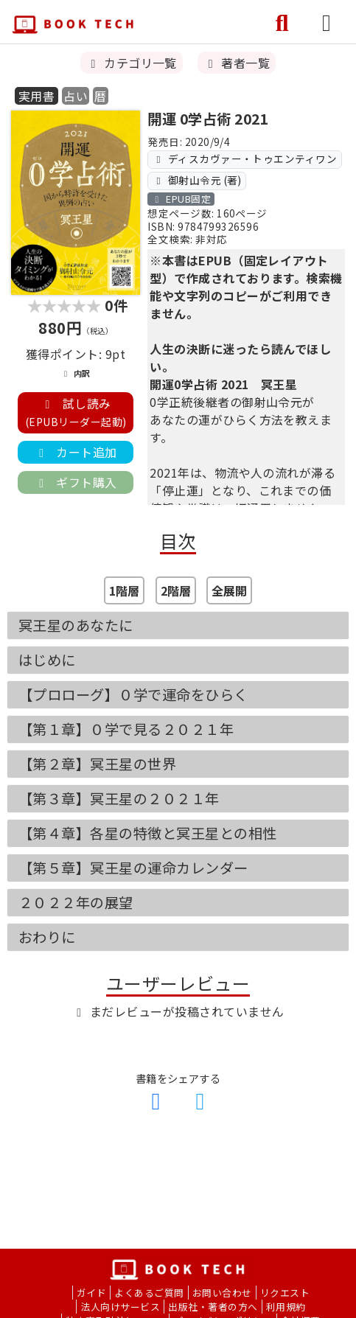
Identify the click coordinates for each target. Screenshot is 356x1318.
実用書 (36, 96)
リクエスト (285, 1293)
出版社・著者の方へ (212, 1307)
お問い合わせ (222, 1293)
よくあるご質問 (149, 1293)
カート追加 (75, 452)
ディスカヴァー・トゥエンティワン (245, 158)
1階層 (124, 590)
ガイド (91, 1293)
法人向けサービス (120, 1307)
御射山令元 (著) (197, 179)
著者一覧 (236, 63)
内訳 (75, 373)
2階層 (176, 590)
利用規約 (286, 1307)
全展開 (229, 590)
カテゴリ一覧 (131, 63)
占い (75, 96)
